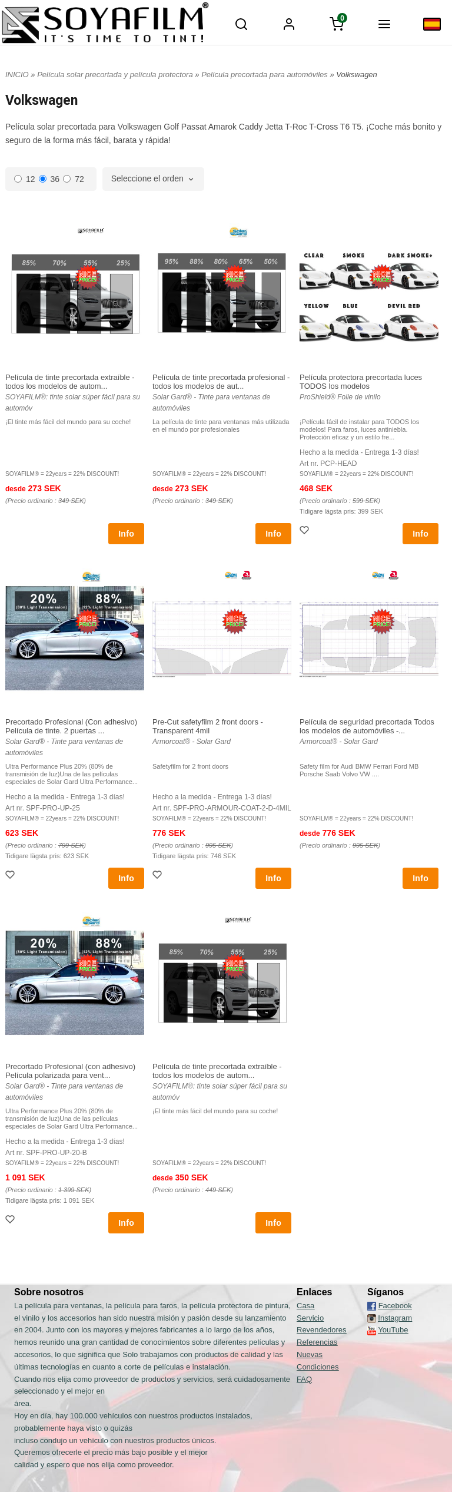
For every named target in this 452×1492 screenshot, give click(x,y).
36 (49, 179)
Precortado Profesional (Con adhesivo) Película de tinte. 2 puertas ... (71, 726)
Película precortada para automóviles (265, 74)
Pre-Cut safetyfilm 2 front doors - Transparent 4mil (207, 726)
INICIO (17, 74)
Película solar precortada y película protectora (116, 74)
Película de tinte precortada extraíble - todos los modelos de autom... (70, 382)
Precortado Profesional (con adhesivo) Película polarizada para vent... (70, 1071)
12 (24, 179)
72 (73, 179)
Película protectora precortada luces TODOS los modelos (361, 382)
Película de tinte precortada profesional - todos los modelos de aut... (221, 382)
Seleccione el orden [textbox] (147, 178)
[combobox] (153, 179)
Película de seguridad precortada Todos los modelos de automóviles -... (367, 726)
